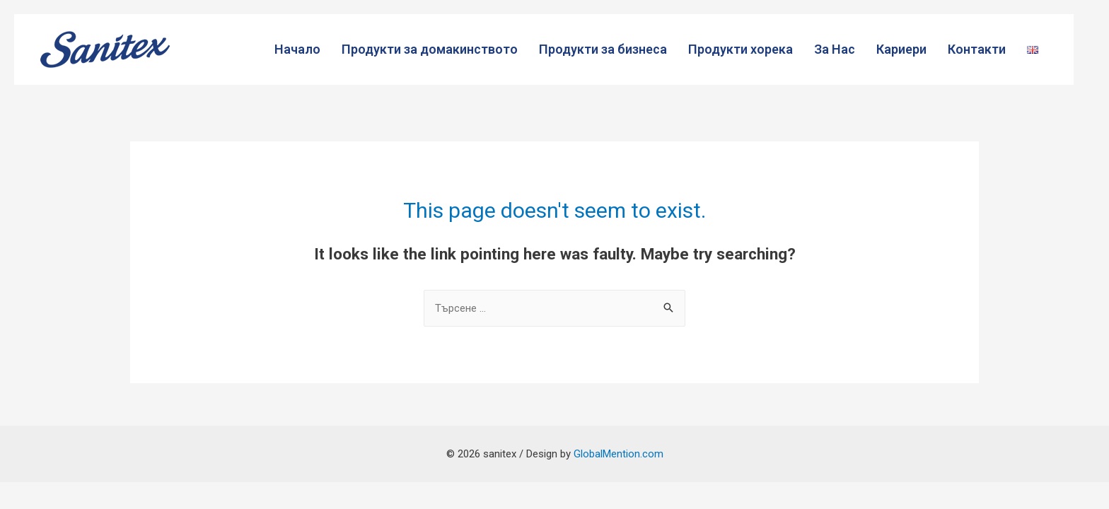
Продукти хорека (740, 49)
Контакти (977, 49)
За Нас (834, 49)
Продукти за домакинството (430, 49)
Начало (297, 49)
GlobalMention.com (618, 453)
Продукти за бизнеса (603, 49)
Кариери (901, 49)
